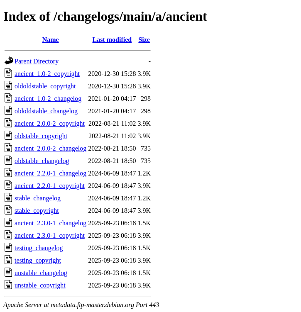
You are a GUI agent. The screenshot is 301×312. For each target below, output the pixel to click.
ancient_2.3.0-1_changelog (50, 223)
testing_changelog (39, 247)
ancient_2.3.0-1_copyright (50, 235)
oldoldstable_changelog (46, 111)
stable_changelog (38, 198)
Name (50, 39)
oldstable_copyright (41, 135)
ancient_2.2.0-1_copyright (50, 185)
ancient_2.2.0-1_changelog (50, 173)
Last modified (112, 39)
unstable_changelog (41, 272)
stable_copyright (37, 210)
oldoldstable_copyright (45, 86)
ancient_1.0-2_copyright (47, 73)
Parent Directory (37, 61)
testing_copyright (38, 260)
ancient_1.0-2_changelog (48, 98)
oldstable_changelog (42, 160)
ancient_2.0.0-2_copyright (50, 123)
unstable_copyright (40, 285)
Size (144, 39)
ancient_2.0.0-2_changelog (50, 148)
